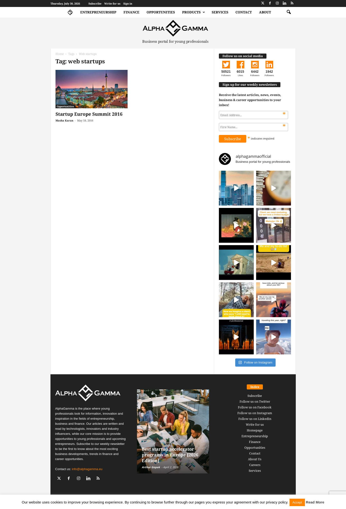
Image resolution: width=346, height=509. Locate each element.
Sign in (127, 3)
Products (193, 12)
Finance (131, 12)
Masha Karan (64, 120)
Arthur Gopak (151, 467)
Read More (315, 502)
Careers (254, 465)
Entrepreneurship (98, 12)
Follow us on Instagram (254, 413)
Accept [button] (297, 502)
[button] (288, 12)
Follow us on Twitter (255, 401)
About (265, 12)
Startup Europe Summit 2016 (89, 114)
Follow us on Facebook (255, 407)
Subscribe (94, 3)
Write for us (112, 3)
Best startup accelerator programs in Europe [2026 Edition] (170, 454)
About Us (254, 459)
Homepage (255, 430)
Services (220, 12)
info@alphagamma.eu (87, 469)
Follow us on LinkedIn (254, 419)
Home (60, 54)
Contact (243, 12)
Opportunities (161, 12)
